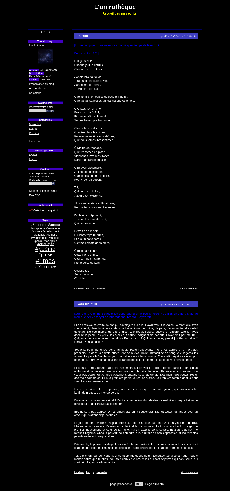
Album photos (37, 88)
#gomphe (51, 234)
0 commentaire (189, 472)
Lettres (33, 128)
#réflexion (42, 267)
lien (88, 288)
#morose (54, 237)
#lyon (34, 237)
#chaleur (37, 231)
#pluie (53, 241)
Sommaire (35, 93)
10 (45, 32)
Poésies (34, 133)
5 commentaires (189, 288)
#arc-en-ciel (53, 228)
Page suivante (154, 484)
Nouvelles (35, 124)
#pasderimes (41, 241)
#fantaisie (39, 234)
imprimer (79, 288)
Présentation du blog (41, 84)
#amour (54, 225)
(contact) (51, 70)
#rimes (45, 260)
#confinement (51, 231)
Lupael (33, 159)
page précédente (121, 484)
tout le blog (35, 141)
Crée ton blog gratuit (43, 210)
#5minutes (39, 225)
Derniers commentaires (43, 190)
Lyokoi (33, 154)
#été (53, 267)
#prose (45, 254)
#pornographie (45, 244)
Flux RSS (35, 195)
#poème (45, 249)
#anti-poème (38, 228)
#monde (43, 237)
